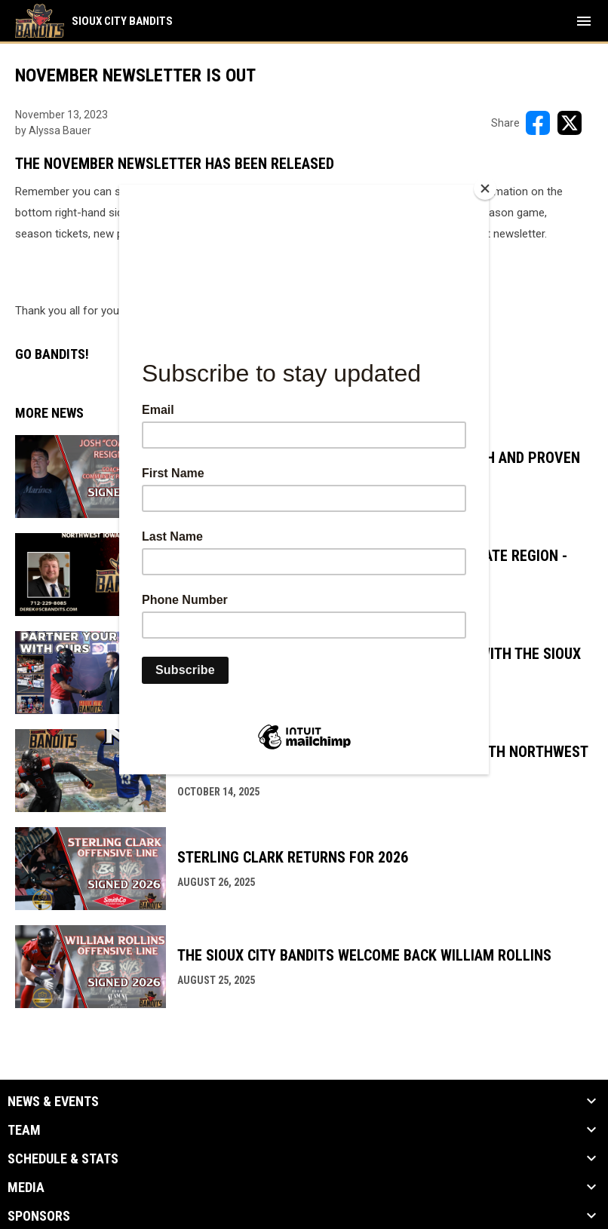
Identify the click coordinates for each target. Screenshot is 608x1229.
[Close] (485, 188)
